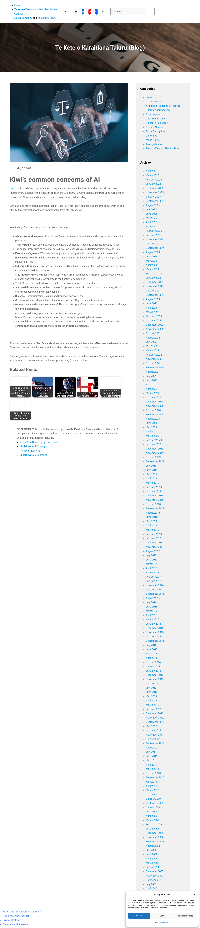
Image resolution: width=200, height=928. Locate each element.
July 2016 (151, 602)
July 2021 (151, 376)
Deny (162, 916)
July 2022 (151, 341)
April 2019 (151, 478)
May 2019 (151, 474)
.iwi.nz (149, 97)
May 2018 (151, 521)
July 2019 (151, 465)
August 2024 (153, 252)
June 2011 (152, 756)
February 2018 (154, 534)
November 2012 (155, 717)
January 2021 (153, 397)
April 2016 (151, 615)
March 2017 (152, 572)
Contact (18, 13)
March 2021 (152, 393)
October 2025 (153, 196)
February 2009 (154, 824)
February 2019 (154, 487)
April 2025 (151, 222)
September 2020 (155, 414)
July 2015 (151, 645)
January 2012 (153, 730)
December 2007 (154, 871)
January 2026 (153, 183)
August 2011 (153, 747)
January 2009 (153, 828)
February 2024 (154, 273)
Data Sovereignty (155, 118)
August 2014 (153, 666)
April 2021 (151, 388)
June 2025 (152, 213)
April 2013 (151, 700)
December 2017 (154, 542)
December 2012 (154, 713)
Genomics (151, 135)
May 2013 (151, 696)
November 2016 (155, 585)
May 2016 (151, 611)
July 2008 (151, 850)
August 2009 (153, 807)
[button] (194, 894)
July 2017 (151, 555)
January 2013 (153, 709)
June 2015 (152, 649)
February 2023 (154, 316)
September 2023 (155, 295)
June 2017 (152, 559)
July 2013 (151, 687)
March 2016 (152, 619)
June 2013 (152, 692)
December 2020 (154, 401)
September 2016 (155, 593)
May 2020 (151, 427)
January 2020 (153, 444)
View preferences (185, 916)
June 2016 (152, 606)
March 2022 (152, 350)
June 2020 (152, 423)
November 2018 (155, 499)
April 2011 (151, 764)
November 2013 (155, 679)
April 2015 (151, 657)
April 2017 (151, 568)
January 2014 (153, 670)
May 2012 (151, 726)
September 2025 (155, 201)
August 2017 (153, 551)
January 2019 (153, 491)
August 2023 (153, 299)
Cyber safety (153, 114)
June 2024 (152, 256)
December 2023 (154, 282)
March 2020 (152, 436)
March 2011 (152, 768)
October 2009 (153, 798)
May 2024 (151, 260)
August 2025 (153, 205)
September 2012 (155, 722)
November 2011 (155, 734)
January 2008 (153, 867)
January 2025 (153, 235)
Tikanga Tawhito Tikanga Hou (162, 148)
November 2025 (155, 192)
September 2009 (155, 803)
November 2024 (155, 239)
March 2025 (152, 226)
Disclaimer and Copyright (33, 446)
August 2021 (153, 371)
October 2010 (153, 773)
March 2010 (152, 790)
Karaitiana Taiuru (47, 18)
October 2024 (153, 243)
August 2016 (153, 598)
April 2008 (151, 858)
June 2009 (152, 811)
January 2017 (153, 581)
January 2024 (153, 277)
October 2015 (153, 636)
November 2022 (155, 329)
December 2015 (154, 628)
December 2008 (154, 833)
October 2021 (153, 363)
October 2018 (153, 504)
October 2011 (153, 739)
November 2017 (155, 547)
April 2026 (151, 171)
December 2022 (154, 324)
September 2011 (155, 743)
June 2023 (152, 303)
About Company (23, 18)
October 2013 (153, 683)
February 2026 (154, 179)
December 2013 (154, 675)
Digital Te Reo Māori (157, 123)
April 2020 (151, 431)
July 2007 (151, 884)
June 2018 (152, 517)
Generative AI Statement (33, 455)
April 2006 (151, 888)
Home (17, 5)
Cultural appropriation (158, 110)
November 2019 (155, 453)
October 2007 (153, 880)
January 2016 (153, 623)
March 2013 (152, 705)
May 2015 (151, 653)
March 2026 (152, 175)
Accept (139, 916)
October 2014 (153, 662)
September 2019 (155, 461)
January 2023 (153, 320)
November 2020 (155, 406)
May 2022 (151, 346)
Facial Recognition (156, 131)
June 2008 (152, 854)
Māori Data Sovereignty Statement (38, 442)
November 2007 (155, 875)
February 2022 (154, 354)
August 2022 (153, 337)
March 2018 (152, 529)
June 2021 (152, 380)
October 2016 (153, 589)
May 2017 (151, 564)
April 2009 (151, 816)
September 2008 (155, 841)
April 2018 (151, 525)
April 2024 (151, 265)
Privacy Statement (162, 923)
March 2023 (152, 312)
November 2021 (155, 359)
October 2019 (153, 457)
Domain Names (154, 127)
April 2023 (151, 307)
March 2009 (152, 820)
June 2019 (152, 470)
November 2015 (155, 632)
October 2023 (153, 290)
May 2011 (151, 760)
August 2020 (153, 418)
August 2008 (153, 845)
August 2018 (153, 512)
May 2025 (151, 218)
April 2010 (151, 786)
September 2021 (155, 367)
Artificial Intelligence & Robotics (163, 105)
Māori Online (153, 140)
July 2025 (151, 209)
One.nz (14, 188)
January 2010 (153, 794)
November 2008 (155, 837)
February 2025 (154, 230)
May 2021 (151, 384)
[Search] (151, 11)
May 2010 (151, 781)
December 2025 (154, 188)
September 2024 (155, 248)
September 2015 (155, 640)
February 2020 (154, 440)
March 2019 (152, 482)
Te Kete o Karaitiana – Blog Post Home (35, 9)
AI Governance (154, 101)
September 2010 (155, 777)
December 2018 (154, 495)
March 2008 (152, 863)
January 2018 (153, 538)
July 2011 (151, 751)
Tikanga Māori (154, 144)
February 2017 (154, 576)
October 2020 (153, 410)
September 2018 (155, 508)
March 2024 (152, 269)
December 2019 (154, 448)
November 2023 (155, 286)
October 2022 (153, 333)
